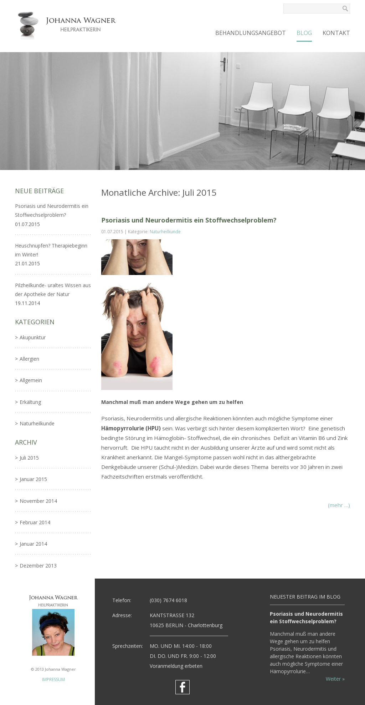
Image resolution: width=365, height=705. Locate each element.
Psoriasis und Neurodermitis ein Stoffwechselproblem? (189, 220)
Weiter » (335, 678)
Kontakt (336, 33)
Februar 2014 (35, 522)
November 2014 (38, 501)
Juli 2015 (29, 457)
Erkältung (30, 402)
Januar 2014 (33, 543)
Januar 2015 (33, 479)
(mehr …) (339, 505)
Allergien (29, 358)
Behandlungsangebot (250, 33)
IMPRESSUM (53, 679)
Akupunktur (33, 337)
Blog (304, 33)
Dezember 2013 (38, 565)
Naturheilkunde (165, 232)
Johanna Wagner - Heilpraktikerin (68, 25)
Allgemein (31, 380)
